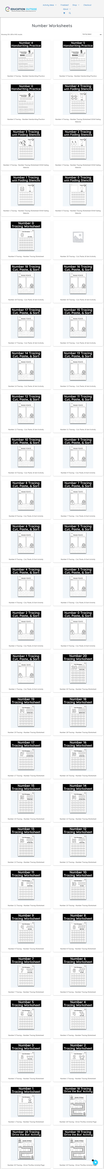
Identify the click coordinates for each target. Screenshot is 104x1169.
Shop (77, 5)
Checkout (87, 5)
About (68, 9)
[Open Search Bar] (70, 13)
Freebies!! (65, 5)
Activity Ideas (51, 5)
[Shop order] (92, 34)
